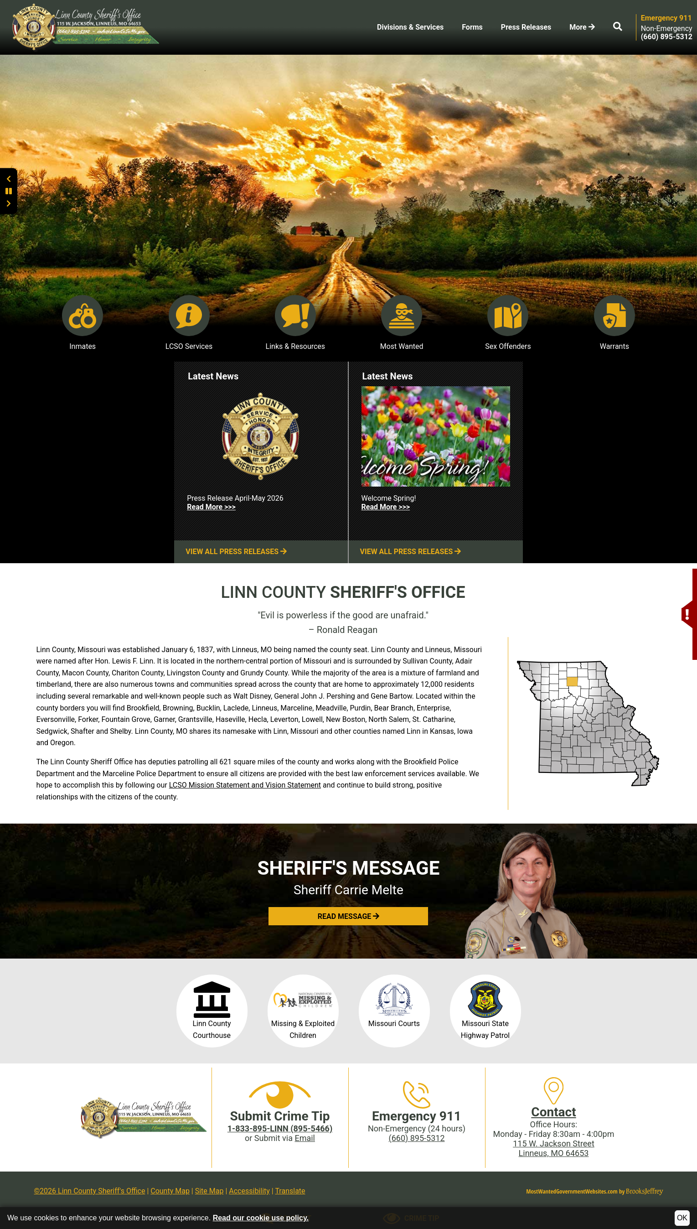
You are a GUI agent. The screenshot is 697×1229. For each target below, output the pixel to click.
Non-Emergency (666, 29)
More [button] (581, 27)
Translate (290, 1191)
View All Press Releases (236, 551)
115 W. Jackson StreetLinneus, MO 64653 (553, 1148)
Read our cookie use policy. (261, 1218)
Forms (472, 27)
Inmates (82, 323)
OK (682, 1218)
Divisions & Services (410, 27)
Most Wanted (401, 323)
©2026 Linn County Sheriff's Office (89, 1191)
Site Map (209, 1191)
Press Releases (526, 27)
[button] (687, 580)
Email (304, 1138)
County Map (170, 1191)
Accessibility (249, 1191)
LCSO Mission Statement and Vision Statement (245, 785)
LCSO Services (188, 323)
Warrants (614, 323)
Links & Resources (295, 323)
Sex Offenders (508, 323)
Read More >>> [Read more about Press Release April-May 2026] (211, 507)
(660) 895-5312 (416, 1138)
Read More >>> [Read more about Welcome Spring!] (385, 507)
